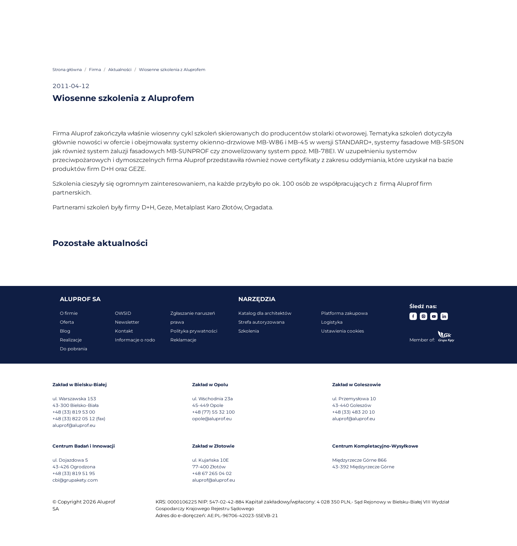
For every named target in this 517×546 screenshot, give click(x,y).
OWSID (123, 313)
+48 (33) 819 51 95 (73, 473)
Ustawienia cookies (342, 331)
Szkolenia (248, 331)
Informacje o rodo (135, 340)
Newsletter (127, 322)
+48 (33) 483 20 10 (353, 412)
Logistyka (332, 322)
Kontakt (124, 331)
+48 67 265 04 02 (212, 473)
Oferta (67, 322)
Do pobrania (73, 348)
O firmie (69, 313)
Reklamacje (183, 340)
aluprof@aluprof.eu (73, 425)
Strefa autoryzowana (261, 322)
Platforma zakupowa (344, 313)
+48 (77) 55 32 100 (213, 412)
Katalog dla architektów (265, 313)
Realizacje (71, 340)
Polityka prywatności (193, 331)
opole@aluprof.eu (212, 418)
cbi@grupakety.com (75, 480)
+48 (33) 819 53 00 (73, 412)
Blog (65, 331)
